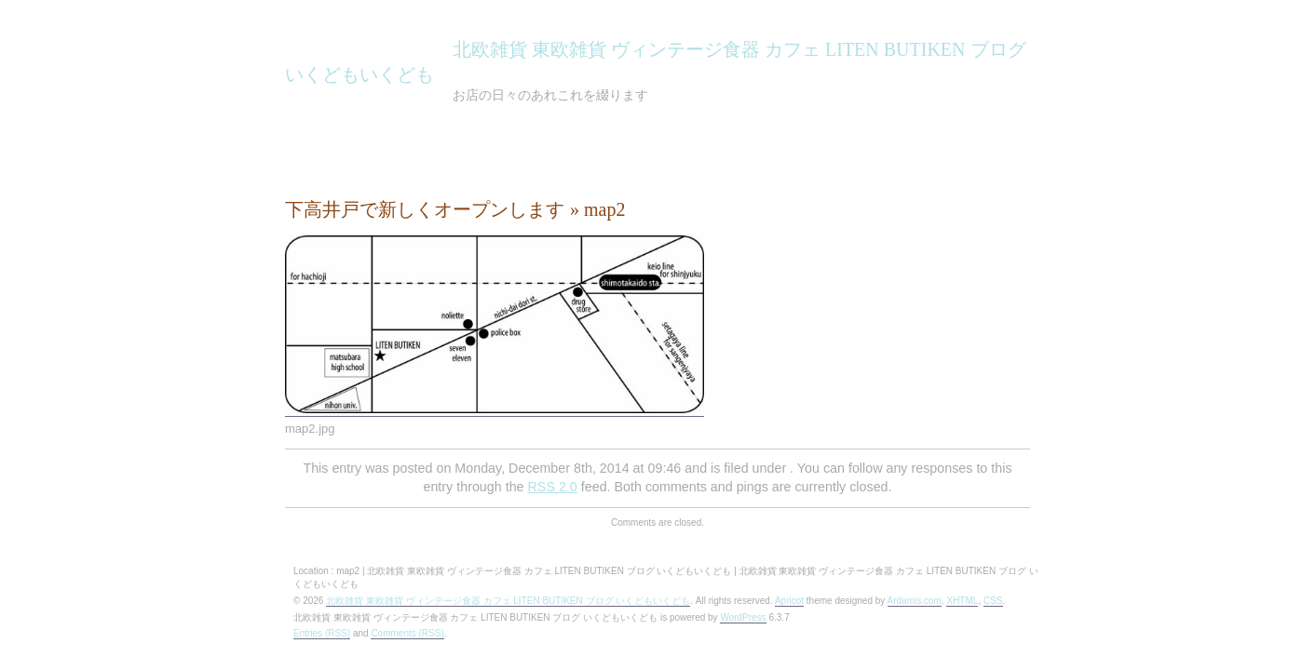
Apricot (789, 601)
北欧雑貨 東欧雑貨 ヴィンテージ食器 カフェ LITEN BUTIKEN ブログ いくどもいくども (508, 601)
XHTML (962, 601)
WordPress (743, 617)
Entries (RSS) (321, 633)
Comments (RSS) (407, 633)
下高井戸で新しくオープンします (424, 209)
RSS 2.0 (552, 486)
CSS (993, 601)
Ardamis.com (915, 601)
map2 (604, 209)
